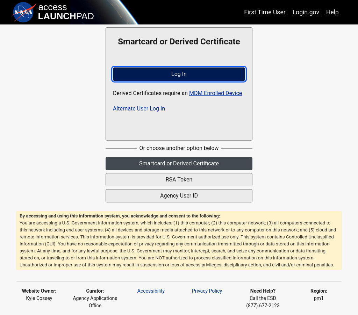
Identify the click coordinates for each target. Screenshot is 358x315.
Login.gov (306, 12)
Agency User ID (179, 195)
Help (332, 12)
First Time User (265, 12)
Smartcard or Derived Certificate (179, 163)
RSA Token (179, 179)
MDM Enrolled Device (215, 93)
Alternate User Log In (139, 108)
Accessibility (151, 291)
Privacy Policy (207, 291)
